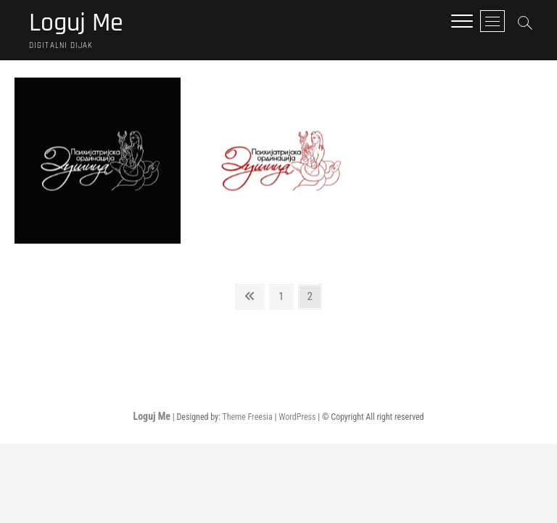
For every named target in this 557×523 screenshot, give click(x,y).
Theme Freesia (247, 417)
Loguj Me (76, 23)
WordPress (296, 417)
